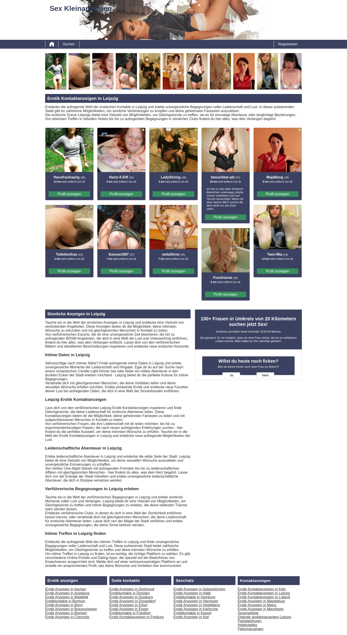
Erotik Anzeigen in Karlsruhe (196, 609)
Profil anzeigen (69, 194)
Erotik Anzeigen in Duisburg (131, 597)
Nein (265, 375)
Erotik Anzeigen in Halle (192, 593)
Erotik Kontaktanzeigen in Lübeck (264, 597)
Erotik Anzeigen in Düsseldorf (132, 601)
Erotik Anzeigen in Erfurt (128, 605)
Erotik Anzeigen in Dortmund (131, 589)
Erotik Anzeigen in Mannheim (260, 609)
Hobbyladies (247, 625)
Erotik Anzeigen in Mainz (257, 605)
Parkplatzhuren (250, 621)
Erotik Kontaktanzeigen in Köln (262, 589)
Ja (231, 375)
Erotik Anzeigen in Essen (128, 609)
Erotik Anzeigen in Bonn (64, 605)
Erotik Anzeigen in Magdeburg (261, 601)
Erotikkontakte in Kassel (192, 613)
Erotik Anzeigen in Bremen (66, 613)
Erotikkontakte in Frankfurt (130, 613)
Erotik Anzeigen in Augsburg (67, 593)
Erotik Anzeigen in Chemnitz (67, 617)
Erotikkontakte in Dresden (129, 593)
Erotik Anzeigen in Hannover (196, 601)
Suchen (69, 44)
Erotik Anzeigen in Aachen (65, 589)
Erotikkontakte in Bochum (65, 601)
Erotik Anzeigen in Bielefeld (66, 597)
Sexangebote (248, 613)
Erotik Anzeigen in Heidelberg (197, 605)
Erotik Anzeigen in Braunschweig (71, 609)
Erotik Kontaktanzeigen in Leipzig (264, 593)
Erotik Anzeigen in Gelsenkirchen (200, 589)
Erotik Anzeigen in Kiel (191, 617)
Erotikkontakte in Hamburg (194, 597)
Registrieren (287, 44)
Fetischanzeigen (251, 629)
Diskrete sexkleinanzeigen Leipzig (264, 617)
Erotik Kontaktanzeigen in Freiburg (136, 617)
